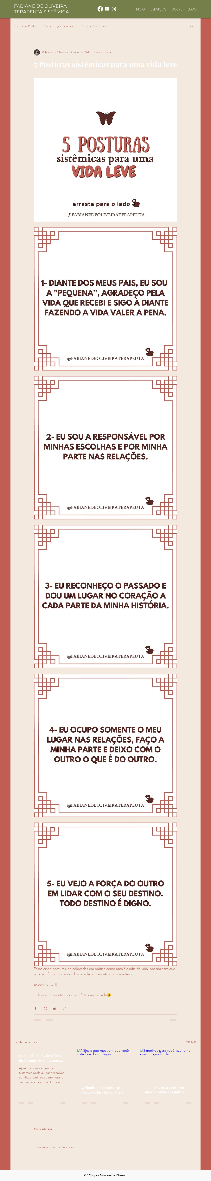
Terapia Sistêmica (94, 26)
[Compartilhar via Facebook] (35, 1008)
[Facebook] (100, 9)
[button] (192, 26)
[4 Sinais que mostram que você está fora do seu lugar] (105, 1065)
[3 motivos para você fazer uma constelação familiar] (168, 1064)
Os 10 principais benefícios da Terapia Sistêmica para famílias (40, 1058)
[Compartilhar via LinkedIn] (54, 1008)
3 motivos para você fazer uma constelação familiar (165, 1089)
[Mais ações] (175, 52)
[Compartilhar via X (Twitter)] (45, 1008)
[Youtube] (107, 9)
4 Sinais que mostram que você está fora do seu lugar (103, 1090)
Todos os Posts (25, 26)
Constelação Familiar (58, 26)
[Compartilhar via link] (64, 1008)
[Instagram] (114, 9)
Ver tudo (191, 1041)
